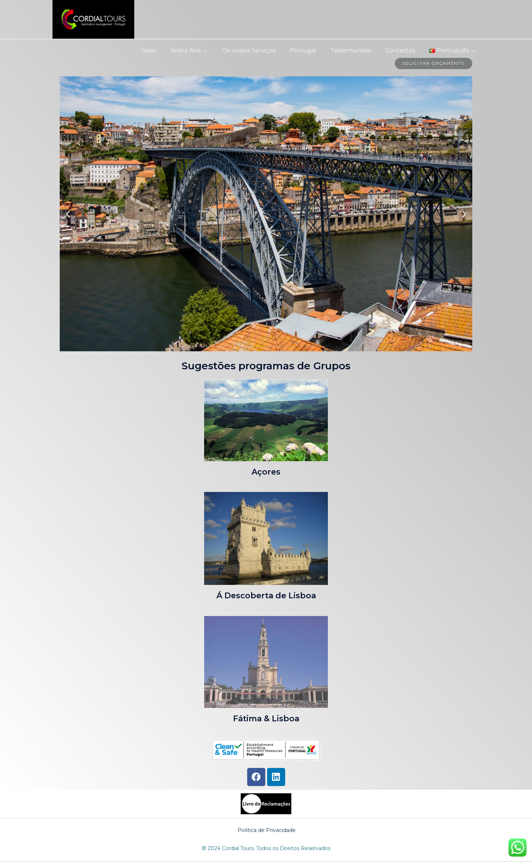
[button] (67, 214)
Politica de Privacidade (266, 830)
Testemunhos (358, 50)
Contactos (404, 50)
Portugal (313, 50)
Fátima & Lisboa (266, 719)
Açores (266, 472)
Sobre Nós (201, 50)
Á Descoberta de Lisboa (266, 596)
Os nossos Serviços (261, 50)
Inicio (167, 50)
